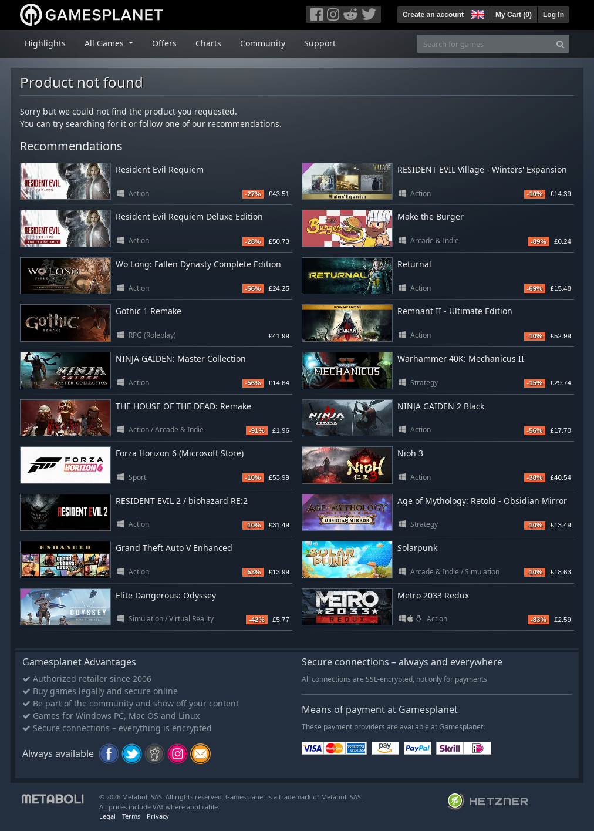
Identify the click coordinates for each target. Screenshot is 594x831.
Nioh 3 (410, 453)
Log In (553, 15)
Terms (131, 816)
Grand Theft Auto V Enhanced (174, 547)
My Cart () (513, 15)
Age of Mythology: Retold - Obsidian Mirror (482, 500)
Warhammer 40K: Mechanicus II (460, 358)
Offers (164, 43)
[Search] (560, 44)
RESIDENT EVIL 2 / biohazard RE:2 (182, 500)
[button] (476, 13)
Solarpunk (417, 547)
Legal (107, 816)
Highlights (45, 43)
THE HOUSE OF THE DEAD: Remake (183, 406)
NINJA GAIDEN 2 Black (440, 406)
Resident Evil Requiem (160, 169)
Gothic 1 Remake (148, 311)
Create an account (433, 15)
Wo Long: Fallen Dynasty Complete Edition (198, 264)
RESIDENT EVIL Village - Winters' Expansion (482, 169)
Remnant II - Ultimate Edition (454, 311)
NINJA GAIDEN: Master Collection (181, 358)
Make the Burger (430, 216)
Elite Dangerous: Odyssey (166, 595)
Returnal (414, 264)
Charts (208, 43)
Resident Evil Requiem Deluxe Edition (189, 216)
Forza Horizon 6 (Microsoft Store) (180, 453)
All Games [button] (105, 43)
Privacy (158, 816)
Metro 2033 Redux (433, 595)
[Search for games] (484, 44)
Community (262, 43)
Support (320, 43)
